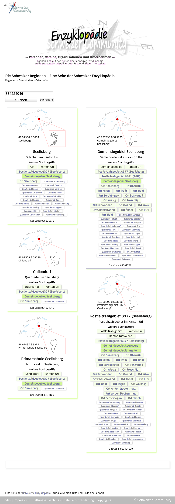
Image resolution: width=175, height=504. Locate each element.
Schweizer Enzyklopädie (36, 493)
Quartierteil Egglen (53, 207)
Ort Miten (104, 190)
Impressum (22, 500)
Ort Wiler (143, 205)
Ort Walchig (138, 384)
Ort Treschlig (130, 200)
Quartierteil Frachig (30, 207)
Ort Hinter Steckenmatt (120, 388)
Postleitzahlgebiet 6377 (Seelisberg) (42, 171)
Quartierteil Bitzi (54, 192)
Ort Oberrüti (132, 186)
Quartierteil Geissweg (55, 215)
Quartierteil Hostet (133, 248)
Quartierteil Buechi (30, 189)
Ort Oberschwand (104, 210)
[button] (21, 100)
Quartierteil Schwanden (30, 215)
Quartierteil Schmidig (52, 196)
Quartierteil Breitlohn (110, 248)
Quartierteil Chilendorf (32, 192)
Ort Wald (138, 190)
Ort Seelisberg (28, 181)
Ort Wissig (109, 200)
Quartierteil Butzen (31, 200)
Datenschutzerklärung (79, 500)
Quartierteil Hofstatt (30, 185)
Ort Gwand (125, 205)
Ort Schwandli (134, 195)
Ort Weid (107, 214)
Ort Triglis (119, 384)
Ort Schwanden (102, 205)
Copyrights (104, 500)
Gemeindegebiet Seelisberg (42, 176)
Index (7, 500)
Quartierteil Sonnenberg (54, 181)
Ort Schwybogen (111, 398)
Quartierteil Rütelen (51, 211)
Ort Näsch (134, 398)
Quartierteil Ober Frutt (110, 237)
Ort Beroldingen (109, 195)
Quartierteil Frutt (22, 204)
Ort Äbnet (127, 210)
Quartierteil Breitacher (111, 252)
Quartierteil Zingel (53, 200)
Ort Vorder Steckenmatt (121, 393)
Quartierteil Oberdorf (53, 185)
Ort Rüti (144, 210)
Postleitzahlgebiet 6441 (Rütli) (121, 176)
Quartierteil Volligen (53, 189)
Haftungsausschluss (46, 500)
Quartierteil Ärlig (62, 204)
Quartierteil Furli (30, 196)
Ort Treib (121, 190)
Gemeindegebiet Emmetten (120, 350)
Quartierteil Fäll (30, 211)
